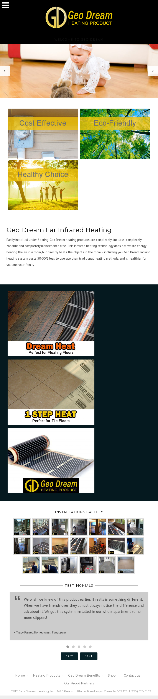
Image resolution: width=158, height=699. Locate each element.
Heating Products (46, 675)
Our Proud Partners (79, 683)
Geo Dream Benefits (84, 675)
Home (20, 675)
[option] (79, 71)
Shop (112, 675)
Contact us (132, 675)
